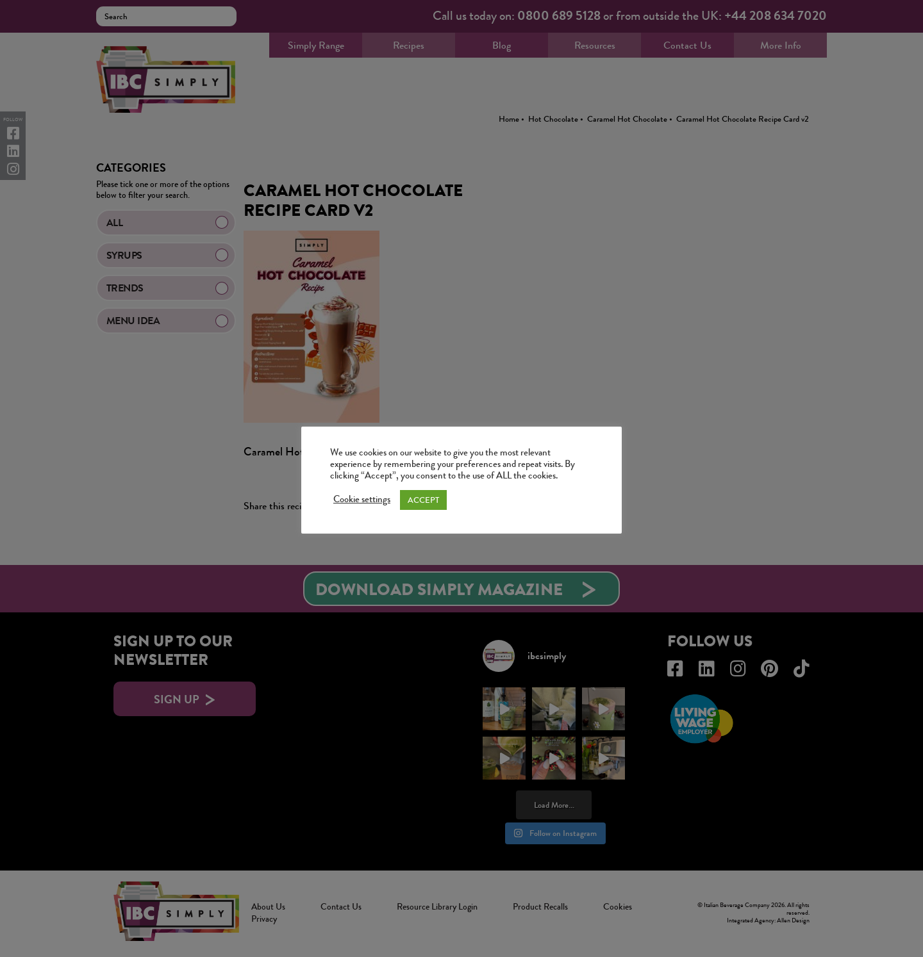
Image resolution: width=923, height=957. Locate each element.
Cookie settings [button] (361, 499)
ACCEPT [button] (423, 500)
